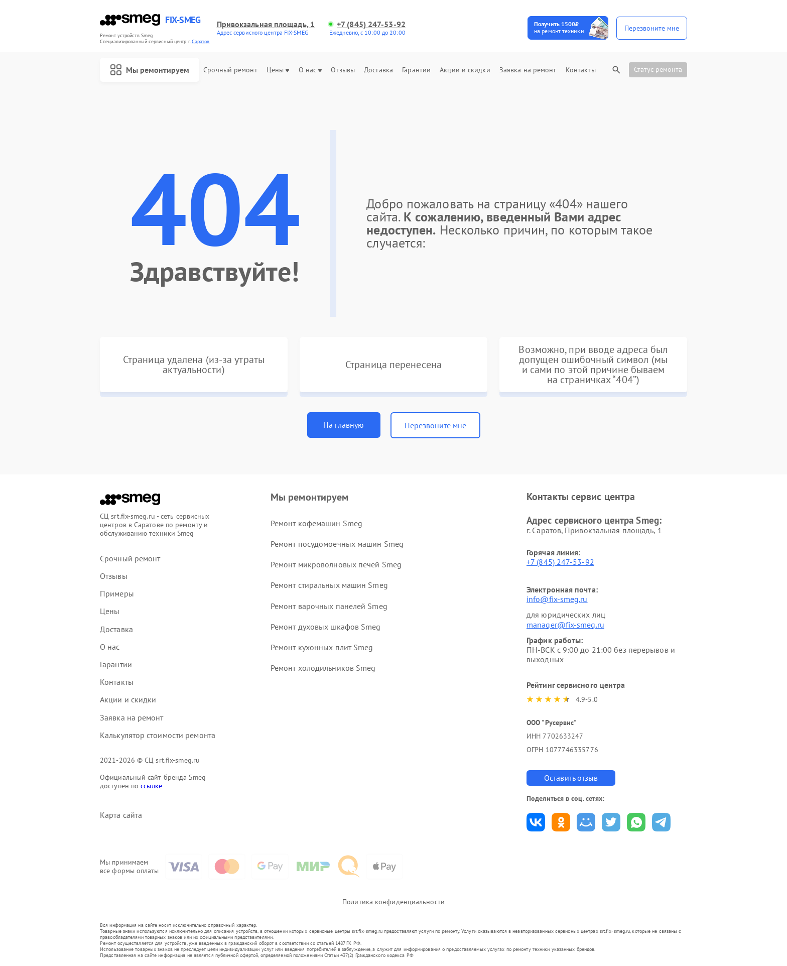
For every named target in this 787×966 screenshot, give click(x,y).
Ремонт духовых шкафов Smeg (326, 627)
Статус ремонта (658, 69)
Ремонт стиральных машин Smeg (329, 585)
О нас (310, 70)
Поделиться (536, 822)
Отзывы (343, 70)
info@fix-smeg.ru (557, 599)
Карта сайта (121, 815)
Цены (278, 70)
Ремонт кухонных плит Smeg (322, 647)
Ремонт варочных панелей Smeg (329, 606)
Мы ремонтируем (149, 70)
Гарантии (416, 70)
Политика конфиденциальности (393, 901)
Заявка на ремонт (528, 70)
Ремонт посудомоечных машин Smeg (337, 544)
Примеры (117, 593)
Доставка (378, 70)
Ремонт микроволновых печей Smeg (336, 564)
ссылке (151, 785)
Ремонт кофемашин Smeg (316, 523)
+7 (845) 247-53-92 (371, 24)
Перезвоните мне (435, 425)
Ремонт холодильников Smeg (323, 668)
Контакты (581, 70)
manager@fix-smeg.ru (565, 625)
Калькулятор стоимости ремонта (157, 735)
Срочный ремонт (230, 70)
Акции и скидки (465, 70)
